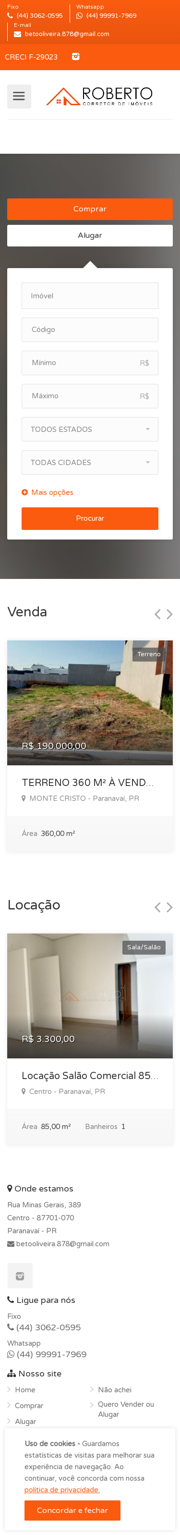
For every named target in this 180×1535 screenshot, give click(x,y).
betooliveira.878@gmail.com (61, 1244)
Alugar (90, 235)
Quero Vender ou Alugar (126, 1409)
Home (25, 1390)
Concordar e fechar (72, 1510)
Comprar (90, 209)
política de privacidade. (62, 1490)
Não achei (115, 1390)
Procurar (90, 518)
